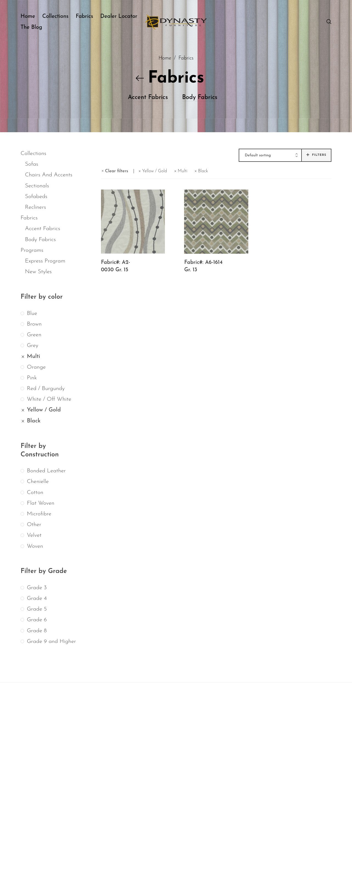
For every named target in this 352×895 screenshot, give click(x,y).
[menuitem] (31, 16)
